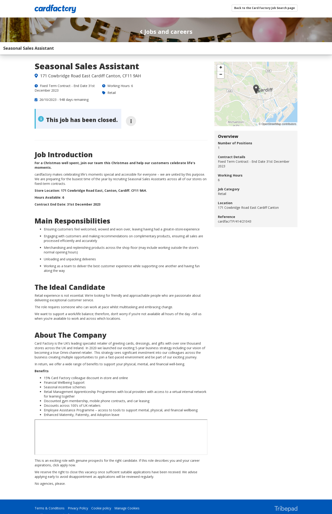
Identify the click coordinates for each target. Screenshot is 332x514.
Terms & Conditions (50, 496)
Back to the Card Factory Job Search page (264, 8)
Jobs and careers (166, 31)
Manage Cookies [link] (126, 496)
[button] (256, 76)
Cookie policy (101, 496)
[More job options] (131, 109)
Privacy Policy (78, 496)
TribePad (285, 497)
